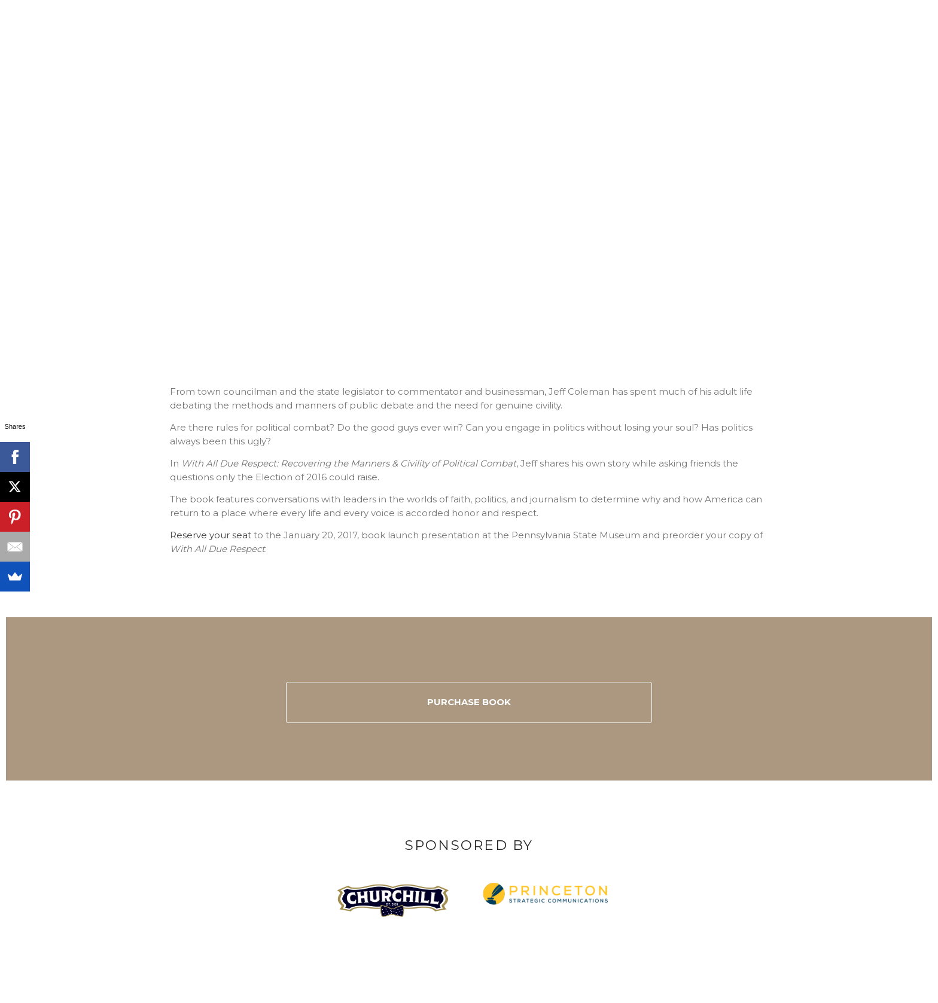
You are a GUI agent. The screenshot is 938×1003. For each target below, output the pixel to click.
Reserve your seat (210, 535)
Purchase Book (469, 702)
